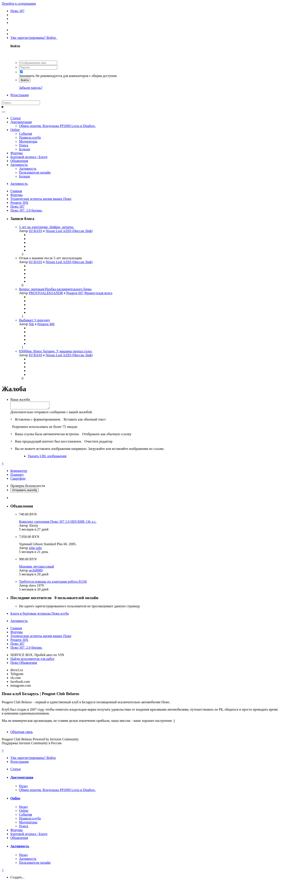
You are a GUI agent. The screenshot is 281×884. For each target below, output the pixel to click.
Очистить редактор (98, 442)
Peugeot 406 (46, 324)
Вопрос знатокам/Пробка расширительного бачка (55, 289)
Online (15, 130)
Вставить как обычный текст (85, 420)
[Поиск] (21, 102)
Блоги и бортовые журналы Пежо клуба (39, 615)
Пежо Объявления (23, 664)
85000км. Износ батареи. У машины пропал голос (55, 351)
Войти (25, 80)
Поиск (23, 145)
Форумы (16, 153)
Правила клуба (30, 137)
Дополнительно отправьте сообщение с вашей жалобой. (51, 413)
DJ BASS (35, 231)
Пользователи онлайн (35, 172)
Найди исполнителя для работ (32, 660)
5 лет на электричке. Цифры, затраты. (46, 227)
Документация (21, 122)
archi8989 (36, 571)
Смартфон (17, 480)
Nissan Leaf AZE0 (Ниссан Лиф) (69, 231)
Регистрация (19, 95)
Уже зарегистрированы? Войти (33, 37)
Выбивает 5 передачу (34, 320)
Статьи (15, 118)
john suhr (35, 549)
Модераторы (28, 141)
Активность (19, 164)
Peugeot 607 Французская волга (89, 293)
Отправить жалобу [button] (24, 491)
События (25, 133)
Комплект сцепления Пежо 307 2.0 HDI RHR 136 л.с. (58, 523)
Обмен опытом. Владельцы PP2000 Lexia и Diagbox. (57, 126)
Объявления (19, 161)
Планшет (17, 476)
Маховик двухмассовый (36, 568)
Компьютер (18, 472)
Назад (23, 787)
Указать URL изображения (47, 457)
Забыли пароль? (30, 87)
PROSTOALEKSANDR (46, 293)
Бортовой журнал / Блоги (28, 157)
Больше (24, 149)
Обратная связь (21, 733)
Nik (31, 324)
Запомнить (27, 76)
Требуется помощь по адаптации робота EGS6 (53, 583)
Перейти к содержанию (19, 3)
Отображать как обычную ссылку (106, 435)
